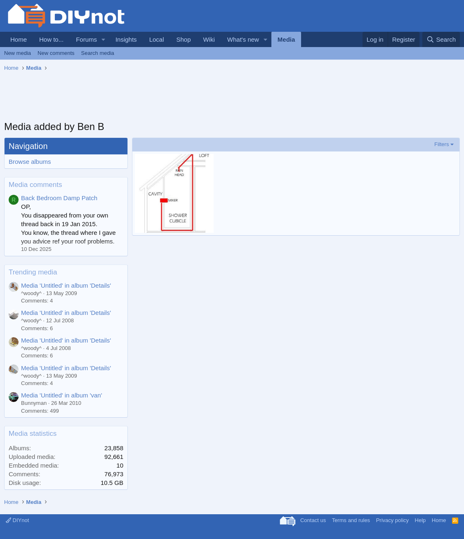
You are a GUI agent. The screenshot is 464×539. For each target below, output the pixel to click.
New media (17, 53)
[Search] (441, 39)
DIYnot (17, 520)
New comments (56, 53)
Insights (126, 39)
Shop (183, 39)
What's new (243, 39)
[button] (103, 39)
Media (286, 39)
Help (420, 520)
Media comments (35, 185)
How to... (51, 39)
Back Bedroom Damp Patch (59, 197)
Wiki (209, 39)
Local (156, 39)
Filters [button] (441, 144)
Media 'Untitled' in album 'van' (61, 395)
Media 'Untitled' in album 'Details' (66, 285)
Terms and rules (351, 520)
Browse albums (30, 161)
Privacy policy (392, 520)
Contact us (313, 520)
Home (18, 39)
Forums (86, 39)
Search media (97, 53)
